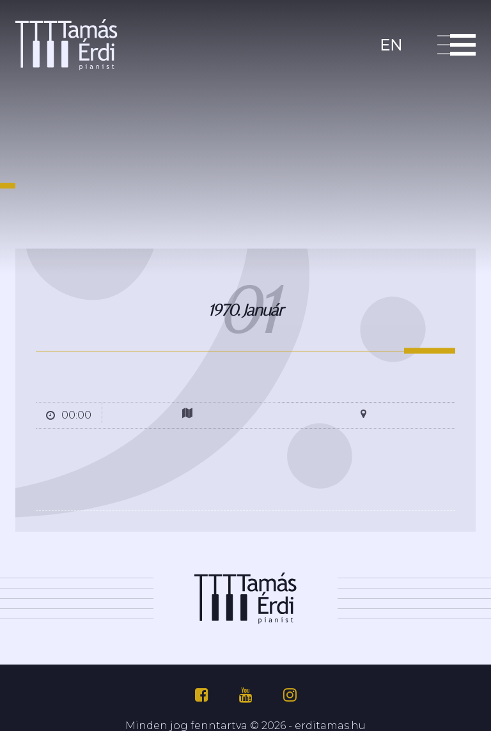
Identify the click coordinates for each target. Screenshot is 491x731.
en (391, 44)
